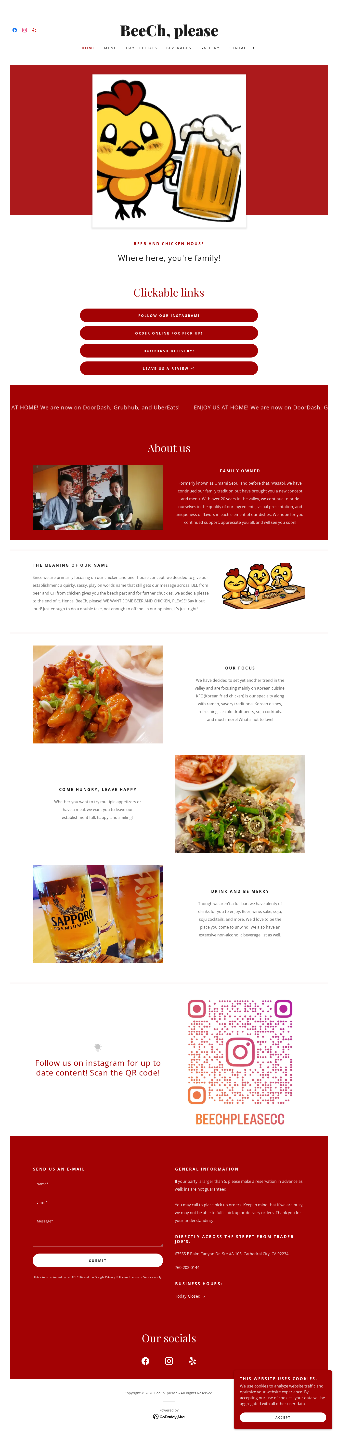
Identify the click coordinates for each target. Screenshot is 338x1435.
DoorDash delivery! (169, 350)
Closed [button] (194, 1296)
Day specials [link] (141, 48)
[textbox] (98, 1183)
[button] (203, 1297)
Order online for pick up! (169, 333)
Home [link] (88, 48)
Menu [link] (110, 48)
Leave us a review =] (169, 368)
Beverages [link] (179, 48)
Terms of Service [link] (141, 1277)
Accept (282, 1417)
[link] (15, 30)
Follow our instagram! (169, 315)
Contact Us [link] (243, 48)
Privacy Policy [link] (114, 1277)
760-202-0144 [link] (187, 1267)
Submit (98, 1260)
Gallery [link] (210, 48)
